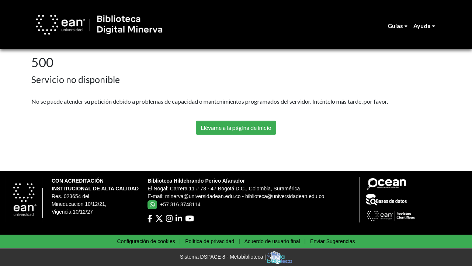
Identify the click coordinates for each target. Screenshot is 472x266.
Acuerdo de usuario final (272, 241)
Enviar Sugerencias (332, 241)
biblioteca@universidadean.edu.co (284, 196)
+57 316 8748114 (180, 204)
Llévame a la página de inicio (236, 127)
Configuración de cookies (146, 241)
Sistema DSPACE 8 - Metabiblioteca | (236, 257)
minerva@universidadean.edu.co (203, 196)
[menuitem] (397, 25)
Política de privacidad (209, 241)
